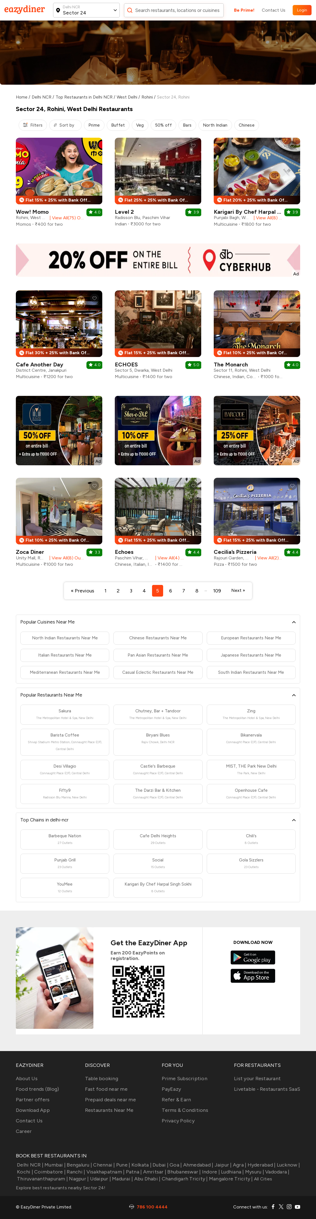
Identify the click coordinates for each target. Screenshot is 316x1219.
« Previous (82, 591)
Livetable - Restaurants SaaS (267, 1089)
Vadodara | (277, 1172)
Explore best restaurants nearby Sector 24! (61, 1187)
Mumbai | (54, 1165)
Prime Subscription (184, 1078)
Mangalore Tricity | (230, 1179)
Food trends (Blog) (37, 1089)
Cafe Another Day (39, 364)
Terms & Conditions (185, 1110)
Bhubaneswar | (183, 1172)
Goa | (175, 1165)
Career (24, 1131)
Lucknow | (287, 1165)
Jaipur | (222, 1165)
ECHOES (126, 364)
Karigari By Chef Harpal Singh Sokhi (260, 211)
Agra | (239, 1165)
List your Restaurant (257, 1078)
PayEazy (171, 1089)
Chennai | (103, 1165)
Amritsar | (154, 1172)
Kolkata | (140, 1165)
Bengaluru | (79, 1165)
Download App (33, 1110)
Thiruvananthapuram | (42, 1179)
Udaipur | (100, 1179)
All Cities (262, 1179)
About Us (27, 1078)
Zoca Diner (30, 552)
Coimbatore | (49, 1172)
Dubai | (159, 1165)
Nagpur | (78, 1179)
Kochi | (24, 1172)
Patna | (133, 1172)
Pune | (122, 1165)
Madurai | (122, 1179)
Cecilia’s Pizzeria (235, 552)
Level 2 (124, 211)
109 (217, 591)
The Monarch (231, 364)
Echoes (124, 552)
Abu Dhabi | (146, 1179)
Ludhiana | (232, 1172)
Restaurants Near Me (109, 1110)
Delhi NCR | (29, 1165)
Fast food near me (106, 1089)
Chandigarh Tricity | (184, 1179)
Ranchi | (75, 1172)
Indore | (210, 1172)
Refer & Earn (176, 1100)
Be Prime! (244, 10)
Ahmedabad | (197, 1165)
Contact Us (273, 10)
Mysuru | (254, 1172)
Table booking (101, 1078)
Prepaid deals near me (110, 1100)
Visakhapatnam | (105, 1172)
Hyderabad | (260, 1165)
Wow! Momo (32, 211)
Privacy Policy (178, 1121)
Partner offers (33, 1100)
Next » (238, 590)
